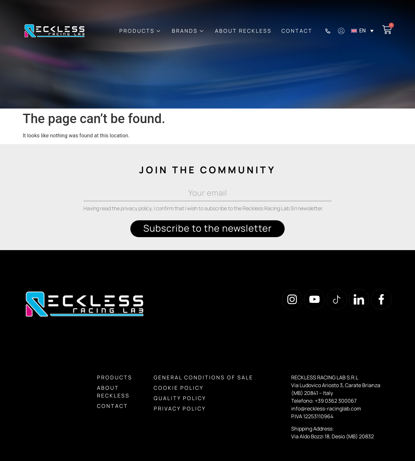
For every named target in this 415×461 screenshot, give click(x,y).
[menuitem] (365, 31)
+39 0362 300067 (336, 400)
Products (139, 30)
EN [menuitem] (362, 31)
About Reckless (243, 30)
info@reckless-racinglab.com (326, 408)
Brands (187, 30)
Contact (297, 30)
